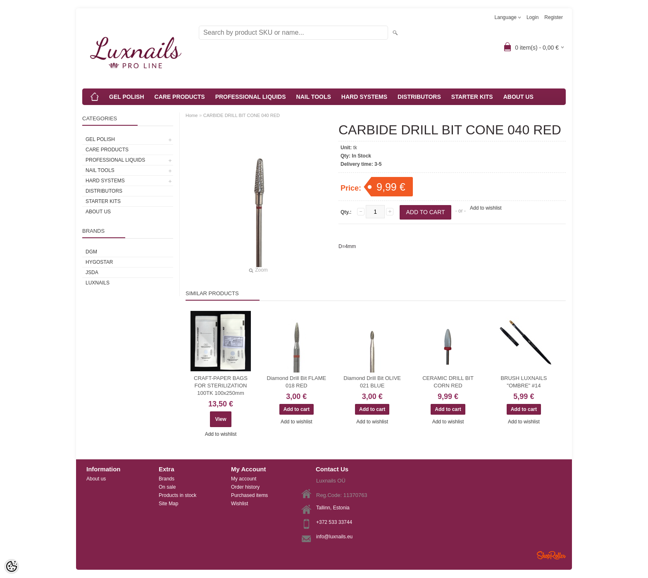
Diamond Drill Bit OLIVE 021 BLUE (372, 382)
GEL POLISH (126, 96)
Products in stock (177, 495)
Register (553, 17)
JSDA (92, 272)
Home (192, 115)
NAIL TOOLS (313, 96)
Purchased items (249, 495)
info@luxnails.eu (334, 537)
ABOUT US (518, 96)
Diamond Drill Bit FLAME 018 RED (296, 382)
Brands (166, 479)
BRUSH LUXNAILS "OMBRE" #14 (523, 382)
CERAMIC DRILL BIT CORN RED (448, 382)
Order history (245, 487)
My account (243, 479)
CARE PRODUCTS (180, 96)
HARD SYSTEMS (364, 96)
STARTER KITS (472, 96)
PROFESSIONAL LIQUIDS (250, 96)
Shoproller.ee (551, 555)
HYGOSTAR (99, 262)
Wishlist (239, 503)
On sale (167, 487)
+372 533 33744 (334, 522)
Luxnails (98, 283)
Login (532, 17)
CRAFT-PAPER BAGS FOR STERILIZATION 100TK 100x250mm (221, 385)
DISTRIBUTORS (419, 96)
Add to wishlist (486, 208)
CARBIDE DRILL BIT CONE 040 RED (241, 115)
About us (96, 479)
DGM (91, 252)
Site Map (168, 503)
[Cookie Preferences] (11, 566)
